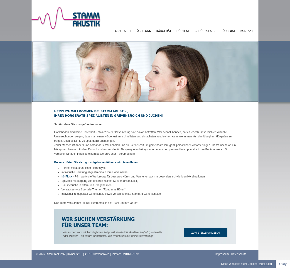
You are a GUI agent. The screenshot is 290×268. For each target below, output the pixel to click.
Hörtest (183, 31)
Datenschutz (238, 254)
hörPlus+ (228, 31)
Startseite (123, 31)
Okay (283, 264)
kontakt (247, 31)
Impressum (222, 254)
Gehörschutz (205, 31)
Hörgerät (163, 31)
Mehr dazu (265, 263)
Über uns (144, 31)
